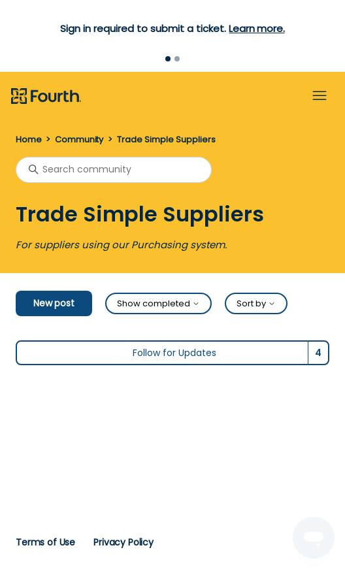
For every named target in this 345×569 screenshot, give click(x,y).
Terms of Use (45, 542)
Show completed (158, 303)
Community (79, 139)
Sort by (256, 303)
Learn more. (256, 28)
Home (28, 139)
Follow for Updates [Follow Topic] (174, 352)
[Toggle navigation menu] (319, 96)
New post (53, 303)
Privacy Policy (123, 542)
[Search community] (114, 170)
